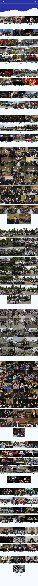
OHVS (3, 1)
